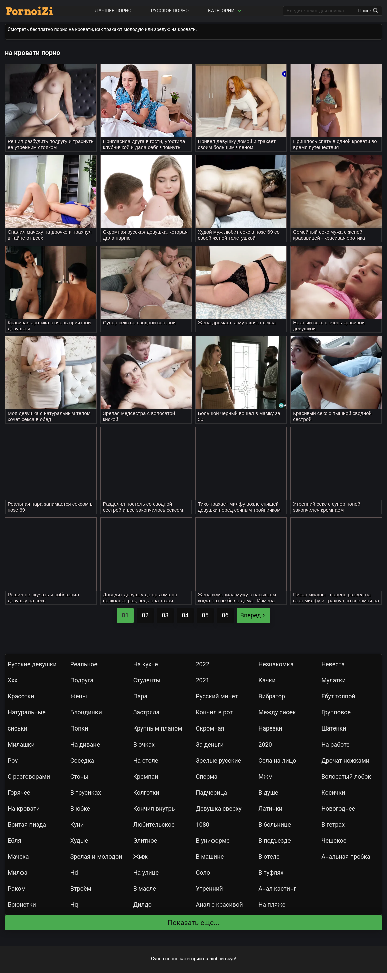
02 (145, 615)
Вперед (253, 615)
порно (172, 958)
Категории (225, 11)
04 (185, 615)
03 (165, 615)
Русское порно (170, 10)
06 (225, 615)
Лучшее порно (113, 10)
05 (205, 615)
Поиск (368, 10)
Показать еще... (193, 923)
